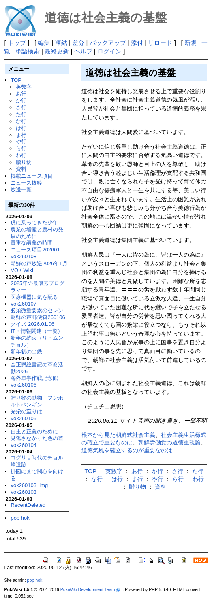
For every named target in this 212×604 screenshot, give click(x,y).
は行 (21, 128)
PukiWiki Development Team (90, 589)
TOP (16, 80)
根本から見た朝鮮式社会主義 (118, 435)
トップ (17, 42)
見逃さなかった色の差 (37, 438)
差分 (78, 42)
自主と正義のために (34, 431)
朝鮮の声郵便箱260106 (38, 317)
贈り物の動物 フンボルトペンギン (37, 401)
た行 (21, 114)
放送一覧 (21, 190)
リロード (160, 42)
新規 (190, 42)
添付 (137, 42)
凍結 (61, 42)
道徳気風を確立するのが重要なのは (126, 450)
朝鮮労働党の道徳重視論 (169, 442)
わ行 (21, 155)
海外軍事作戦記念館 (34, 378)
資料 (21, 169)
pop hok (20, 518)
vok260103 (23, 492)
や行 (21, 141)
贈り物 (24, 162)
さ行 (21, 107)
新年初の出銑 (26, 352)
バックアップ (108, 42)
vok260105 (23, 418)
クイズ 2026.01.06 (32, 324)
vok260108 (23, 256)
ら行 (21, 148)
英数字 (24, 87)
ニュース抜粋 (26, 183)
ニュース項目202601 (35, 250)
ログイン (109, 51)
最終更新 (57, 51)
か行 (21, 101)
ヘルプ (83, 51)
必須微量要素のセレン (37, 310)
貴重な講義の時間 (32, 243)
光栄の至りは (26, 411)
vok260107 (23, 304)
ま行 (21, 135)
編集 (44, 42)
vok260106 (23, 385)
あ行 (21, 94)
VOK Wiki (22, 270)
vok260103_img (29, 485)
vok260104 (23, 445)
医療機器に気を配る (34, 297)
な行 (21, 121)
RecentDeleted (28, 505)
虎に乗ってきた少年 (34, 222)
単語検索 (27, 51)
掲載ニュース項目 (32, 176)
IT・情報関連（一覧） (37, 331)
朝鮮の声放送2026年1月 (39, 263)
